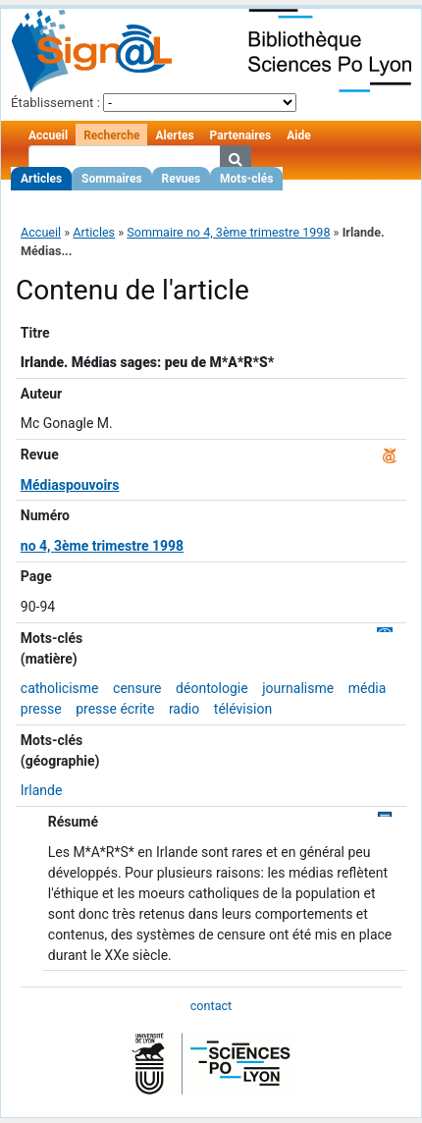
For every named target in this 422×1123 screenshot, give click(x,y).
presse (41, 709)
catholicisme (60, 688)
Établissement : (55, 102)
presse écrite (115, 709)
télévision (243, 709)
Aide (298, 135)
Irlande (42, 790)
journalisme (298, 688)
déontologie (212, 688)
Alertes (174, 135)
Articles (41, 179)
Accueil (48, 135)
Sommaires (111, 179)
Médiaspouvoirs (70, 485)
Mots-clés (246, 179)
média (367, 688)
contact (211, 1005)
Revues (181, 179)
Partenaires (241, 135)
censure (137, 688)
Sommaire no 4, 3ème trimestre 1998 (228, 232)
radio (184, 709)
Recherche (111, 135)
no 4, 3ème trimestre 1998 (102, 546)
